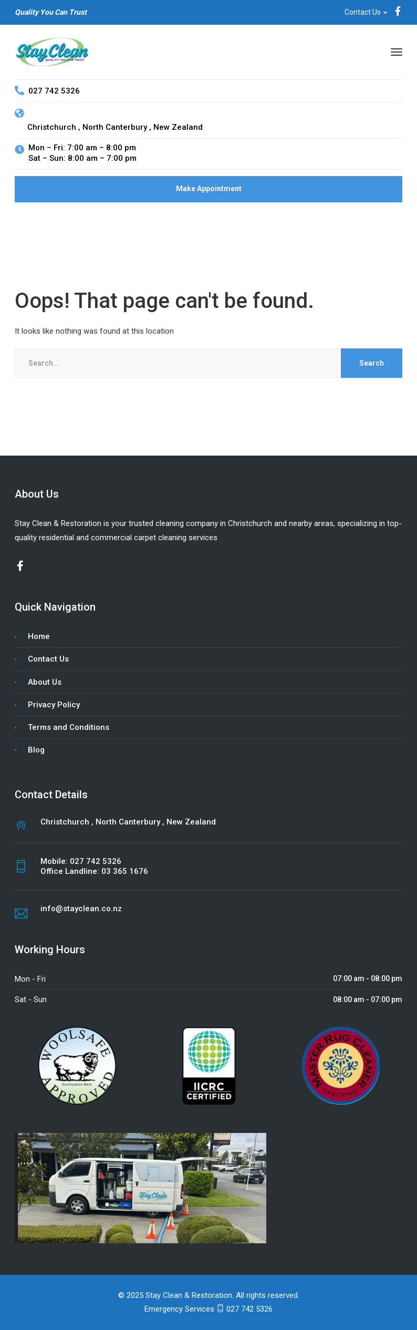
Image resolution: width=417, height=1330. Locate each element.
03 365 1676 (124, 871)
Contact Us (363, 12)
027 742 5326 (95, 861)
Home (39, 636)
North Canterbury (115, 127)
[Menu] (396, 52)
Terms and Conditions (68, 727)
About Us (44, 682)
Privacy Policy (54, 704)
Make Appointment (209, 188)
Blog (36, 750)
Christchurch (46, 127)
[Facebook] (397, 12)
